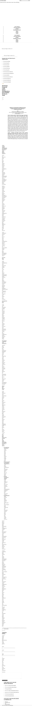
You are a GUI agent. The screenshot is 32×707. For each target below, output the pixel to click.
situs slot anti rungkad (12, 686)
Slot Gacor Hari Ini (9, 76)
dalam (8, 627)
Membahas (17, 627)
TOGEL (17, 33)
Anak (3, 627)
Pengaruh (24, 627)
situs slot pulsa (7, 705)
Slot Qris (7, 64)
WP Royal (11, 706)
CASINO (17, 28)
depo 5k (6, 702)
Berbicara (5, 627)
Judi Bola (7, 66)
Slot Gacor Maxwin (9, 71)
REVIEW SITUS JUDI (17, 29)
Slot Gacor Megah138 (9, 73)
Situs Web (3, 654)
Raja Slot (7, 69)
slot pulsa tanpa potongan (12, 688)
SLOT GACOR (17, 26)
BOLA (17, 31)
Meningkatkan (21, 627)
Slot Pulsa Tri (8, 80)
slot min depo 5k (11, 695)
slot (5, 704)
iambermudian (6, 628)
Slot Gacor (8, 68)
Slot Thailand (8, 81)
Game (3, 83)
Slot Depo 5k (8, 78)
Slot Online (8, 61)
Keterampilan (13, 627)
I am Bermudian (3, 0)
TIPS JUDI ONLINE (17, 27)
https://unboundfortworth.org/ (14, 691)
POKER (17, 32)
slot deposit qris (7, 703)
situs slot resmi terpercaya (14, 693)
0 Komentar (3, 630)
